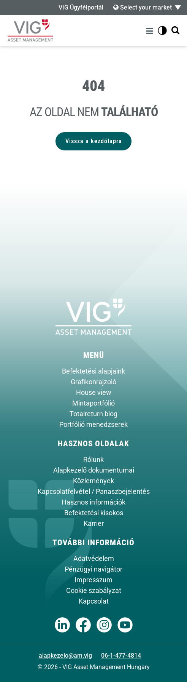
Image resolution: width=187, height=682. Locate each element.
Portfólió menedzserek (93, 424)
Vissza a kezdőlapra (93, 141)
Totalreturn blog (93, 414)
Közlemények (93, 481)
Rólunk (93, 459)
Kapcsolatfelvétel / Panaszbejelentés (94, 491)
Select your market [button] (142, 7)
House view (93, 392)
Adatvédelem (93, 558)
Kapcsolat (94, 601)
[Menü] (150, 31)
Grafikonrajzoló (93, 382)
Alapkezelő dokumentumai (93, 470)
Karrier (94, 523)
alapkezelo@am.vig (65, 655)
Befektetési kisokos (93, 513)
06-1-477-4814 (121, 655)
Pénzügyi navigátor (93, 569)
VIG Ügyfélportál (81, 7)
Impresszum (93, 580)
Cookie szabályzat (93, 590)
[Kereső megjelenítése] (175, 30)
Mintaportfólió (93, 403)
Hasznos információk (93, 502)
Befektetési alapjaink (93, 371)
